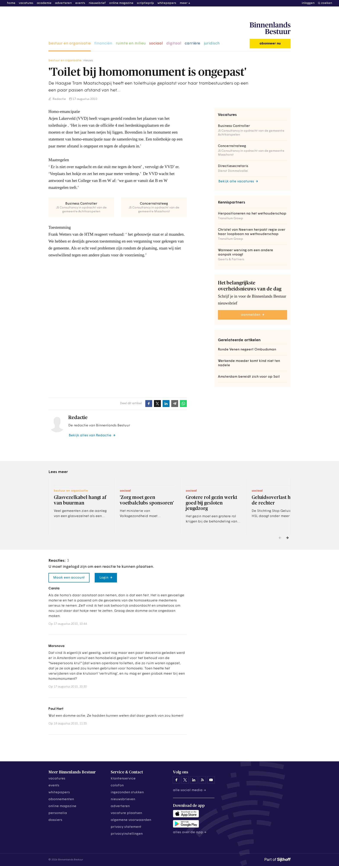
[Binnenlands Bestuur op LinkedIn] (193, 779)
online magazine (121, 3)
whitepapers (166, 3)
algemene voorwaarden (131, 820)
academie (44, 3)
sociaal (156, 43)
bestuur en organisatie (69, 43)
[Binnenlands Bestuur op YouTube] (211, 779)
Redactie (59, 99)
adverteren (63, 3)
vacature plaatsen (126, 813)
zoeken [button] (326, 3)
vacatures (26, 3)
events (80, 3)
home (11, 3)
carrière (192, 43)
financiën (103, 43)
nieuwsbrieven (123, 799)
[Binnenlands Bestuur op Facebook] (176, 779)
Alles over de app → (189, 832)
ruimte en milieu (131, 43)
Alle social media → (189, 790)
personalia (57, 813)
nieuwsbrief (97, 3)
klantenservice (123, 778)
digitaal (173, 43)
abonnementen (61, 799)
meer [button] (183, 3)
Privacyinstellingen (127, 834)
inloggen (308, 3)
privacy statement (126, 827)
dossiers (55, 820)
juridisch (212, 43)
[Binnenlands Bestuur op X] (185, 779)
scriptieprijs (145, 3)
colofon (117, 785)
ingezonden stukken (127, 792)
